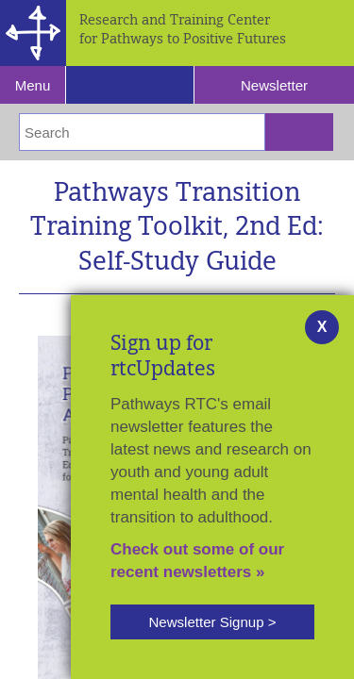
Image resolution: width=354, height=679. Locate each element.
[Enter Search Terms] (142, 132)
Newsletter (274, 85)
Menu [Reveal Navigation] (33, 85)
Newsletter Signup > (212, 622)
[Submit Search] (299, 132)
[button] (212, 621)
